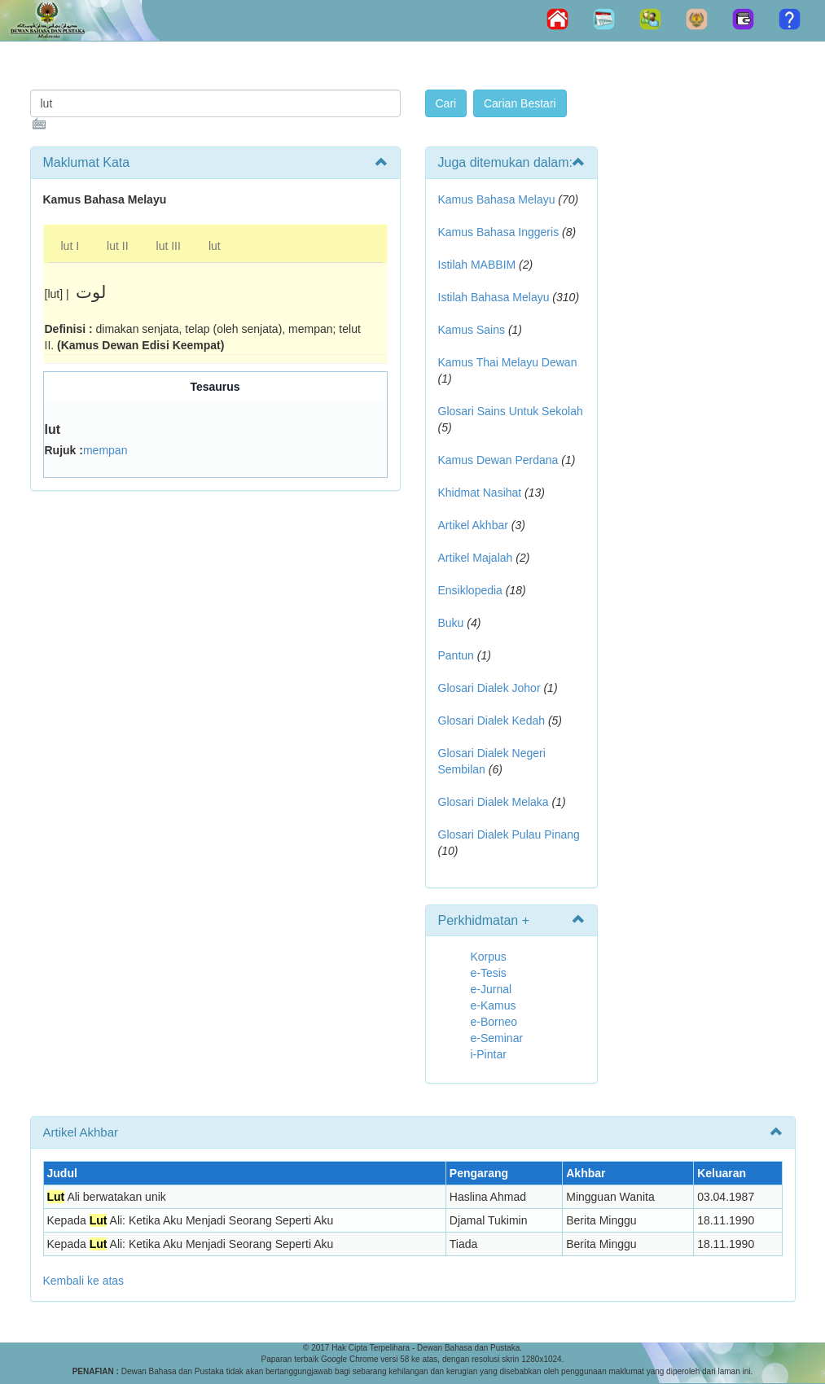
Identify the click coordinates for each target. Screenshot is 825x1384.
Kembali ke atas (84, 1280)
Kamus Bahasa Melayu (498, 199)
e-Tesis (489, 972)
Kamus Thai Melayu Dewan (507, 362)
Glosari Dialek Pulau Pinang (509, 834)
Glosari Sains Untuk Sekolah (510, 411)
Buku (451, 622)
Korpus (489, 956)
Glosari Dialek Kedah (492, 720)
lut (214, 245)
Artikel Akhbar (473, 525)
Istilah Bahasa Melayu (494, 297)
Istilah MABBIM (477, 264)
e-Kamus (493, 1005)
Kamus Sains (471, 329)
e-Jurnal (491, 989)
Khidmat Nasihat (480, 492)
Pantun (456, 655)
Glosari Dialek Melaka (493, 801)
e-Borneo (494, 1021)
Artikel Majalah (475, 557)
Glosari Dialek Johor (489, 687)
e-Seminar (497, 1038)
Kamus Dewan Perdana (498, 459)
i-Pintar (489, 1054)
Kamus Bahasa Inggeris (499, 232)
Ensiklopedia (470, 590)
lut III (168, 245)
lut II (117, 245)
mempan (105, 450)
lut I (70, 245)
